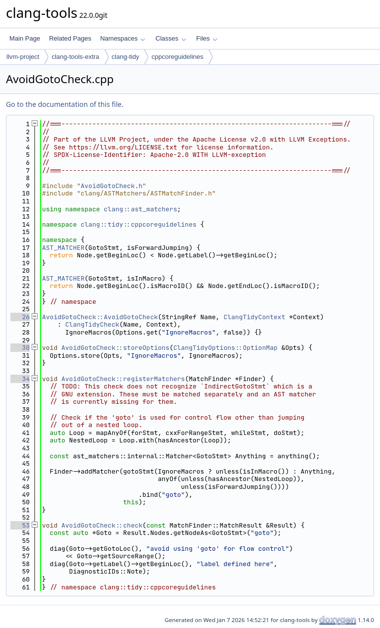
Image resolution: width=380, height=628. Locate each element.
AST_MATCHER (63, 247)
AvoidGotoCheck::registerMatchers (123, 379)
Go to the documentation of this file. (64, 104)
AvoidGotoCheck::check (101, 525)
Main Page (24, 38)
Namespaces (122, 38)
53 (20, 525)
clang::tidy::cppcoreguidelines (138, 224)
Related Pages (70, 38)
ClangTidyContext (254, 317)
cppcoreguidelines (177, 56)
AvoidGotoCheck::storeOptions (115, 347)
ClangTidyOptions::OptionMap (225, 347)
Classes (170, 38)
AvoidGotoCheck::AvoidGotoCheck (100, 317)
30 (20, 347)
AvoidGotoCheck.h (111, 186)
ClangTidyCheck (92, 324)
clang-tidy (126, 56)
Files (207, 38)
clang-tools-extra (75, 56)
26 (20, 317)
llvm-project (22, 56)
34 (20, 379)
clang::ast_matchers (140, 209)
